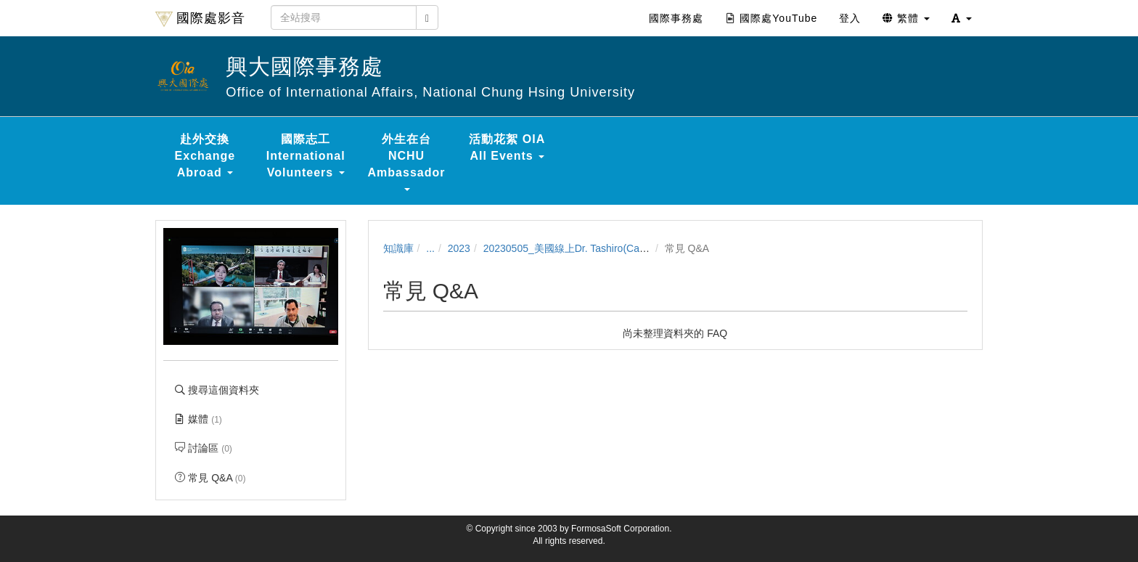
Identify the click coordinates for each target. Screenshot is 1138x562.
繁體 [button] (906, 18)
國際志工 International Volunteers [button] (305, 156)
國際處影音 (200, 19)
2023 (459, 248)
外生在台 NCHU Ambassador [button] (407, 162)
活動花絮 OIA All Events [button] (507, 147)
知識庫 (398, 248)
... (430, 248)
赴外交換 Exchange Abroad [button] (205, 156)
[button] (962, 18)
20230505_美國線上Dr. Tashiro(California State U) (596, 248)
